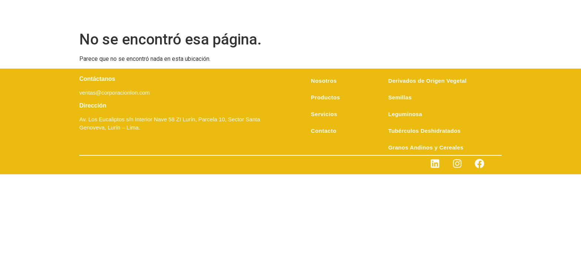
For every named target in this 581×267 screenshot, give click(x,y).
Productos (325, 97)
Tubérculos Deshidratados (424, 131)
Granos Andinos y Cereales (426, 147)
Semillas (400, 97)
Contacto (323, 131)
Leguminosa (405, 114)
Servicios (324, 114)
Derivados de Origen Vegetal (427, 81)
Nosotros (324, 81)
